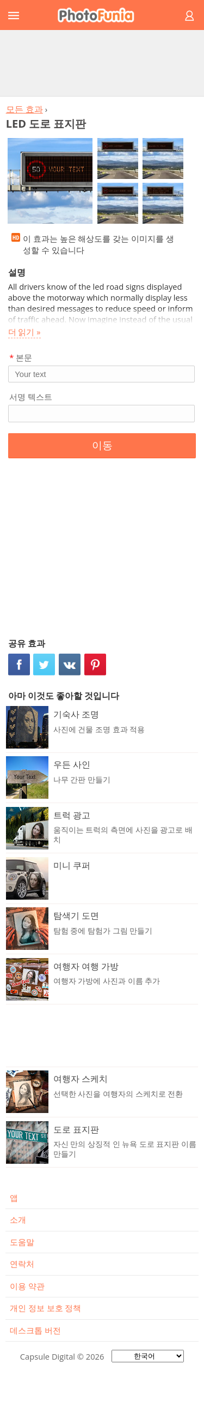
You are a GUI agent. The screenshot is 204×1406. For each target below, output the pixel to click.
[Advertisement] (102, 62)
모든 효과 (24, 109)
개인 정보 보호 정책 (45, 1307)
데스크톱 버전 (35, 1330)
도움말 (22, 1241)
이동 (102, 445)
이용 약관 (27, 1286)
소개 (18, 1219)
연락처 (22, 1263)
